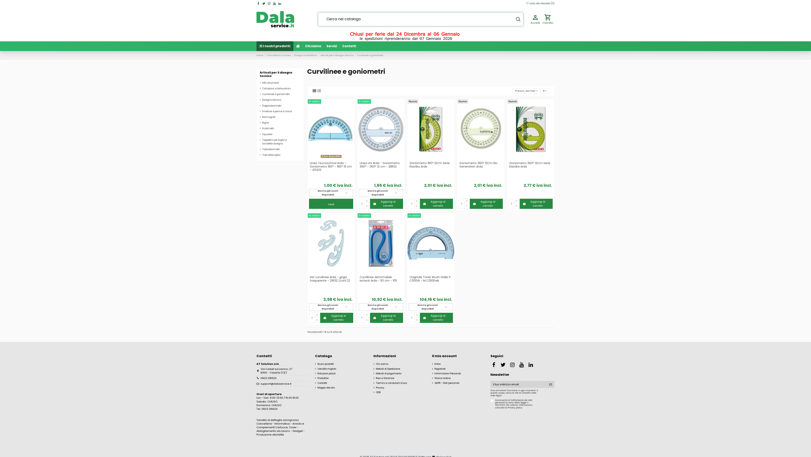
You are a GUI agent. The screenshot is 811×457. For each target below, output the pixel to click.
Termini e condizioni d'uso (391, 383)
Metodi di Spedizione (388, 369)
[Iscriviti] (551, 384)
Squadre (267, 134)
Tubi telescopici (271, 155)
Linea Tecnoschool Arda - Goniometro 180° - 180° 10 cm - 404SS (331, 166)
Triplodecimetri (271, 149)
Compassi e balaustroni (276, 88)
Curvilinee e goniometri (276, 94)
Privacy (380, 387)
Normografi (269, 117)
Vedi (331, 204)
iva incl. (344, 185)
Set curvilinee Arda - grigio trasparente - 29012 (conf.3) (330, 279)
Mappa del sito (326, 387)
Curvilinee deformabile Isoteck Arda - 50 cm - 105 (378, 279)
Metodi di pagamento (388, 373)
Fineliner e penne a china (277, 111)
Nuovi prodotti (326, 364)
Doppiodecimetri (271, 105)
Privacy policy (515, 407)
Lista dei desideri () (540, 3)
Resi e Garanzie (385, 378)
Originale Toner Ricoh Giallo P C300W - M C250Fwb (430, 279)
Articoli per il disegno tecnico (276, 74)
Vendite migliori (327, 369)
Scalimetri (268, 128)
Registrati (440, 369)
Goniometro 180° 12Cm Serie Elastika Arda (430, 165)
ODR (378, 392)
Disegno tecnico (271, 99)
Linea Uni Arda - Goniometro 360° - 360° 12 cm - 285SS (380, 165)
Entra (437, 364)
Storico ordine (442, 378)
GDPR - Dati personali (446, 383)
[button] (332, 46)
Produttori (323, 378)
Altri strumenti (270, 82)
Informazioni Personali (447, 373)
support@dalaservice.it (276, 384)
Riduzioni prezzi (327, 373)
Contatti (322, 383)
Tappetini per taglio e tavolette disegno (274, 141)
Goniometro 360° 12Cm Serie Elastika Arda (529, 165)
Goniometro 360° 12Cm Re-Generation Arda (479, 165)
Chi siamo (382, 364)
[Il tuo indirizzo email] (518, 384)
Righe (265, 122)
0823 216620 (269, 378)
